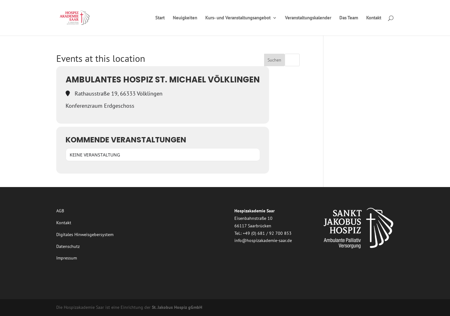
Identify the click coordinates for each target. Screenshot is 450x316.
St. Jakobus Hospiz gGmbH (177, 307)
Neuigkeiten (185, 18)
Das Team (348, 18)
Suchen (274, 60)
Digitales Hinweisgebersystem (84, 234)
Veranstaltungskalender (308, 18)
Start (160, 18)
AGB (60, 211)
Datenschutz (68, 246)
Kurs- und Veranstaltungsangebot (238, 18)
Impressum (66, 258)
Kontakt (373, 18)
